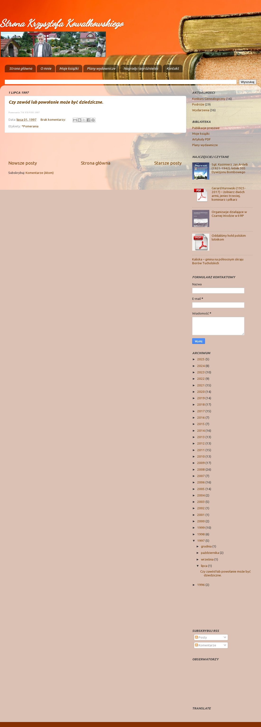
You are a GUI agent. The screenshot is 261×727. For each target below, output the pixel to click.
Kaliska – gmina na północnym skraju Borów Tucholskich (217, 261)
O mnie (45, 68)
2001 (201, 515)
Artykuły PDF (201, 139)
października (210, 553)
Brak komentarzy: (53, 119)
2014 (201, 430)
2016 (201, 417)
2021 (201, 385)
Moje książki (69, 68)
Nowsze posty (22, 163)
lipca (204, 566)
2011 (201, 450)
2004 (201, 495)
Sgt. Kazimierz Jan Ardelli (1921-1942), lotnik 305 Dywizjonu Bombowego (230, 168)
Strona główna (20, 68)
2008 (201, 469)
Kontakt (172, 68)
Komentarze (205, 645)
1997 (201, 540)
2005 (201, 489)
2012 (201, 443)
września (207, 559)
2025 (201, 359)
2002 (201, 508)
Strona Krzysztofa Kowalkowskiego (61, 23)
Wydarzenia (200, 110)
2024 (201, 366)
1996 (201, 585)
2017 (201, 411)
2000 (201, 521)
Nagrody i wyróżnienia (141, 68)
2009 (201, 463)
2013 (201, 437)
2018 (201, 404)
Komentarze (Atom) (40, 173)
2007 (201, 476)
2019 (201, 398)
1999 (201, 527)
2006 (201, 482)
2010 (201, 456)
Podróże (198, 104)
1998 (201, 534)
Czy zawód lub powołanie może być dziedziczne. (56, 102)
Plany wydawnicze (101, 68)
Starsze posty (168, 163)
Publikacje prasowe (206, 128)
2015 (201, 424)
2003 (201, 502)
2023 (201, 372)
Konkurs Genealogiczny (208, 99)
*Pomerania (30, 126)
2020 (201, 392)
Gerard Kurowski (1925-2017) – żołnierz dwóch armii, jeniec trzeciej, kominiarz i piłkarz (229, 194)
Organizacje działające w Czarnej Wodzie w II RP (229, 214)
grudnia (206, 546)
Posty (201, 637)
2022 (201, 378)
